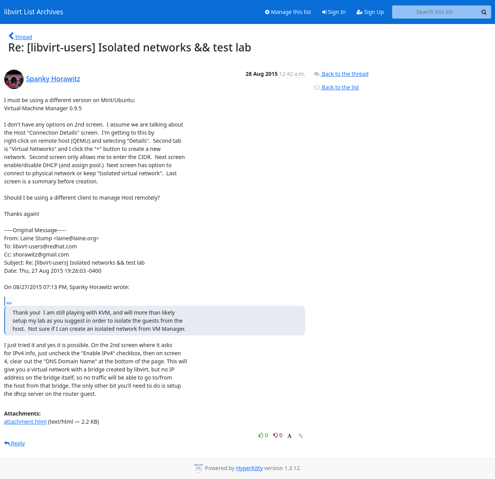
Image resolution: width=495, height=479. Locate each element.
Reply (14, 443)
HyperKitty (249, 468)
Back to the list (336, 87)
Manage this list (288, 11)
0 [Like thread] (264, 435)
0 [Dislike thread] (278, 435)
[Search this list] (435, 12)
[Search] (484, 12)
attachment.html (25, 421)
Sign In (334, 11)
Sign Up (370, 11)
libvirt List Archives (33, 12)
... (9, 301)
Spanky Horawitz (53, 78)
